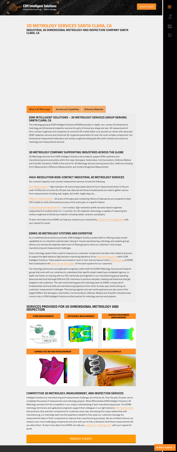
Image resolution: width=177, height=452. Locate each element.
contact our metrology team (111, 219)
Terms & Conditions (48, 450)
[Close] (174, 447)
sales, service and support (63, 263)
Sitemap (58, 450)
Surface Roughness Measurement (45, 207)
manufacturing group (107, 256)
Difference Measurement (40, 198)
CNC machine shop (124, 408)
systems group (117, 260)
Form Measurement (38, 186)
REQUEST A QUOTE (147, 6)
